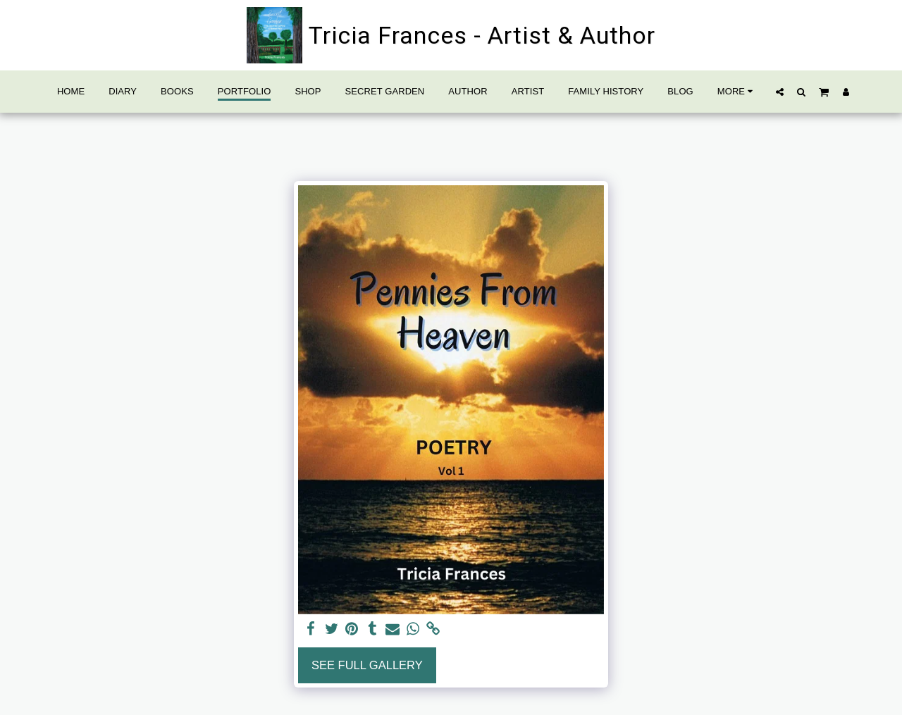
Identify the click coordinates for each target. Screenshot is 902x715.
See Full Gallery (367, 665)
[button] (780, 92)
